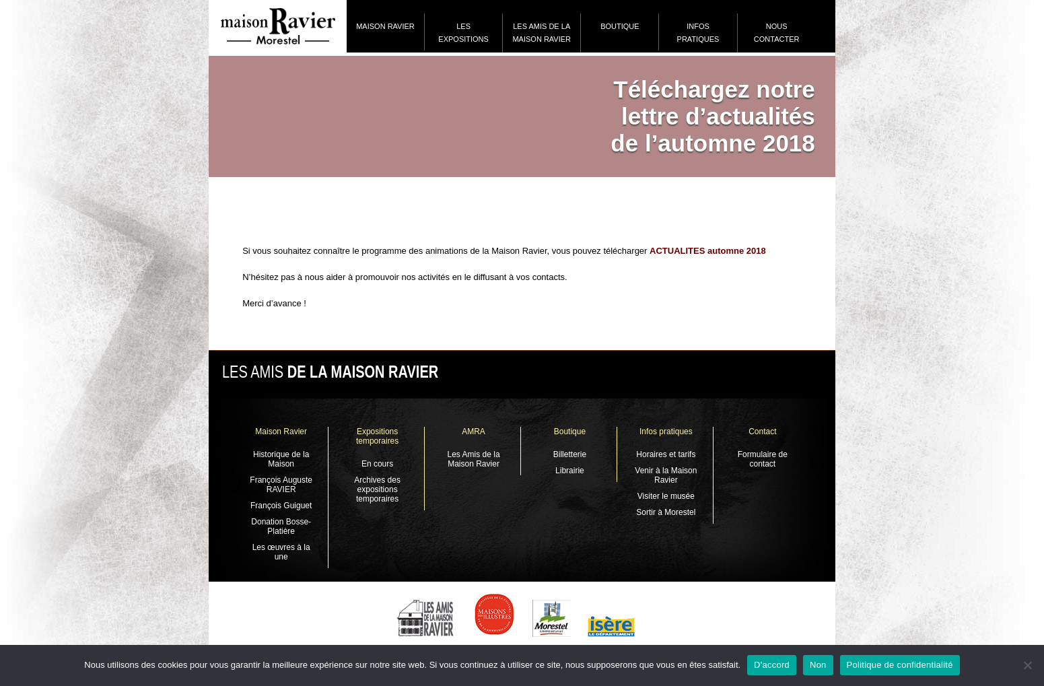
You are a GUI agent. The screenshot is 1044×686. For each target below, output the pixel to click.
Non (818, 665)
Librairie (569, 470)
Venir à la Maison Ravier (666, 475)
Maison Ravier (385, 26)
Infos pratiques (698, 32)
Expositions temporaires (377, 436)
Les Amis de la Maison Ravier (541, 32)
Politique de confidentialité (900, 665)
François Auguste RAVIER (281, 484)
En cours (377, 464)
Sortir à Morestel (665, 512)
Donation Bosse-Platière (281, 526)
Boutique (619, 26)
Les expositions (463, 32)
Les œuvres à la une (281, 552)
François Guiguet (281, 505)
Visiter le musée (666, 496)
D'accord (772, 665)
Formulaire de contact (763, 459)
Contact (762, 431)
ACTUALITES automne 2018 (708, 251)
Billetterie (569, 454)
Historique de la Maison (281, 459)
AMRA (473, 431)
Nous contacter (777, 32)
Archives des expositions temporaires (377, 489)
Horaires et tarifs (665, 454)
